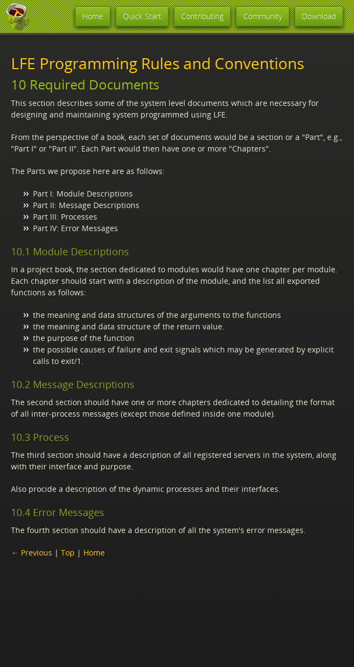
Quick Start (142, 16)
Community (262, 16)
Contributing (202, 16)
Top (68, 552)
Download (319, 16)
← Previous (31, 552)
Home (92, 16)
